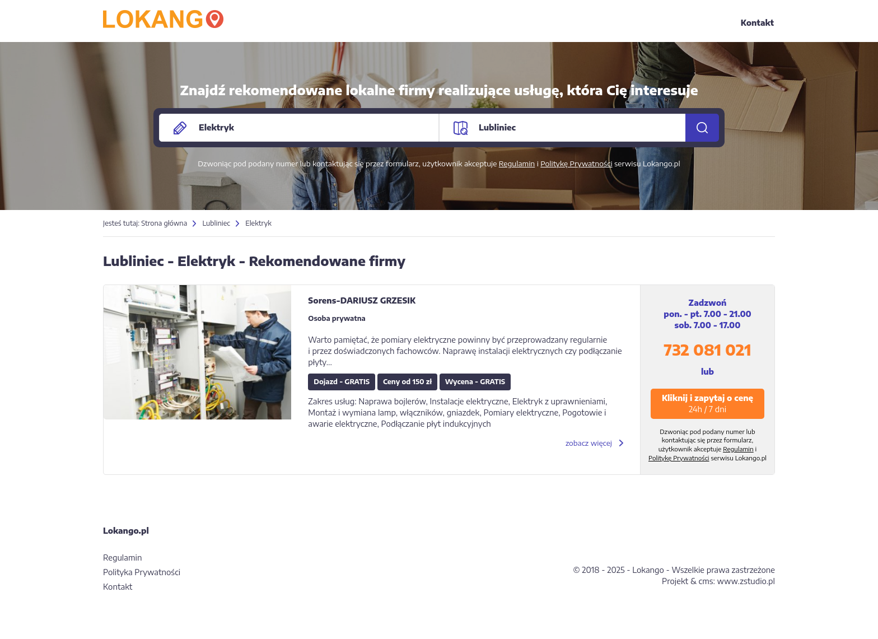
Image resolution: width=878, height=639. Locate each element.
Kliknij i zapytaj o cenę (707, 403)
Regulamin (517, 163)
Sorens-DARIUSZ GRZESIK (361, 300)
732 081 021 (707, 350)
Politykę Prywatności (576, 163)
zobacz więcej (589, 443)
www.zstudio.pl (746, 581)
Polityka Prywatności (141, 572)
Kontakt (757, 22)
